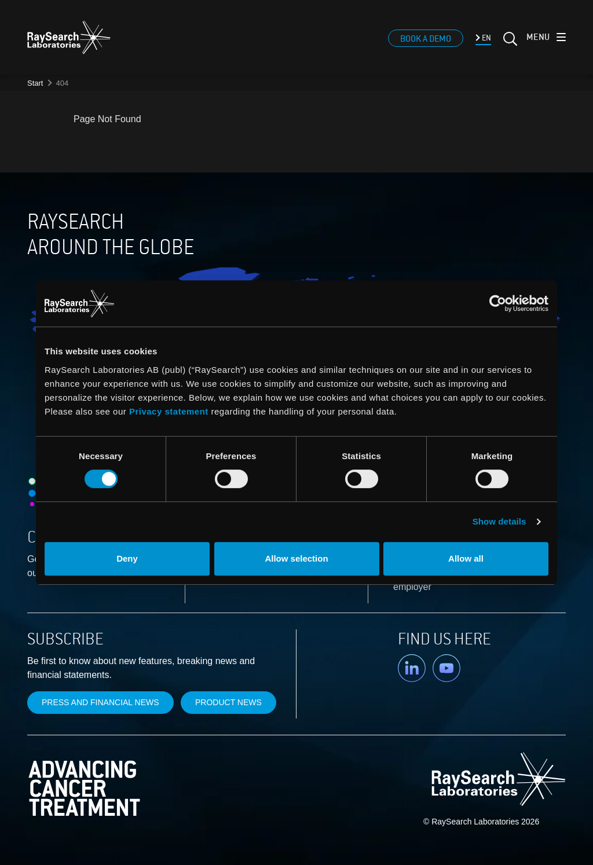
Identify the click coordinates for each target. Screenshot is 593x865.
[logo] (69, 37)
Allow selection (296, 558)
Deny (127, 558)
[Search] (509, 43)
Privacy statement (168, 411)
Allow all (466, 558)
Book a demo (425, 39)
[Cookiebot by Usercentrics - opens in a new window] (422, 303)
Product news (228, 702)
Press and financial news (100, 702)
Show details (499, 521)
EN (485, 38)
